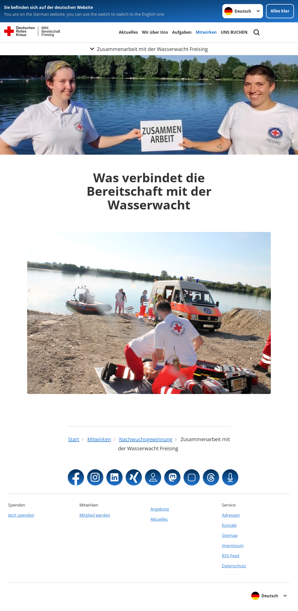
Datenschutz (234, 566)
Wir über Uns (155, 32)
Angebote (160, 509)
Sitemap (230, 535)
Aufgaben (182, 32)
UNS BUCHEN (234, 32)
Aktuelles (128, 32)
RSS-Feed (230, 556)
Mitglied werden (94, 515)
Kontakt (229, 525)
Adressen (231, 515)
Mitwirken (206, 32)
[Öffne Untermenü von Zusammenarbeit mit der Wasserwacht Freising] (149, 49)
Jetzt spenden (21, 515)
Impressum (233, 545)
